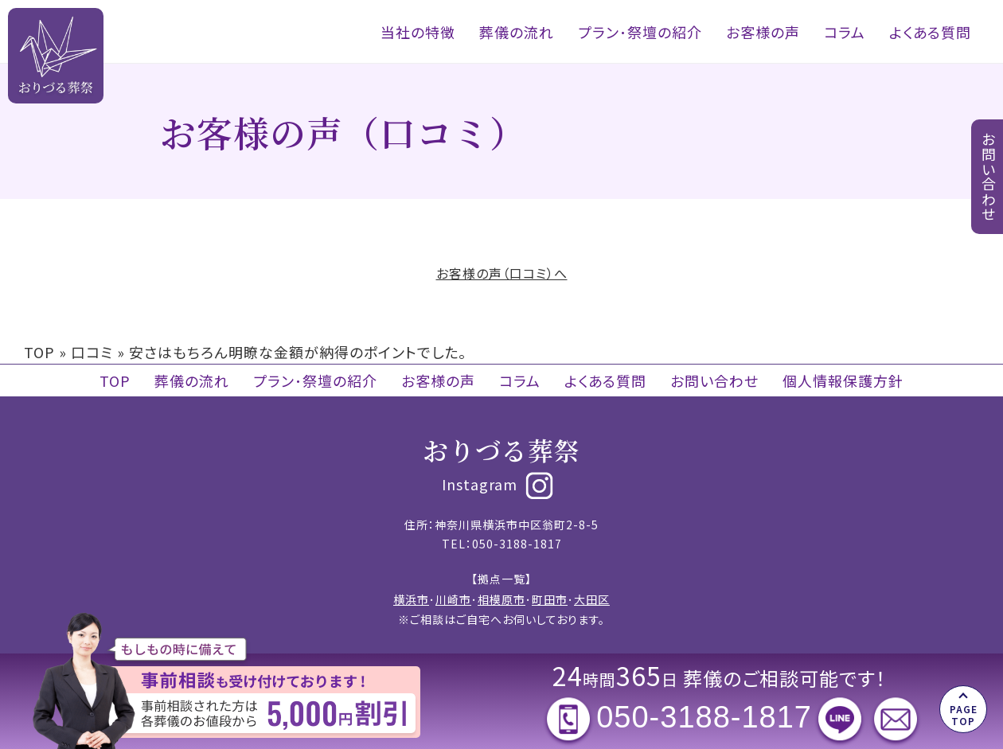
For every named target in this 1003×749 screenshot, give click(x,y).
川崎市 (453, 599)
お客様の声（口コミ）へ (502, 273)
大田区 (592, 599)
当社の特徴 (418, 32)
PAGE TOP (964, 714)
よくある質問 (930, 32)
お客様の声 (763, 32)
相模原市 (501, 599)
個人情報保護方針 (842, 380)
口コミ (92, 351)
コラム (844, 32)
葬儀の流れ (516, 32)
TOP (39, 351)
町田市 (550, 599)
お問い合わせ (714, 380)
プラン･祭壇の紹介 (640, 32)
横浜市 (411, 599)
